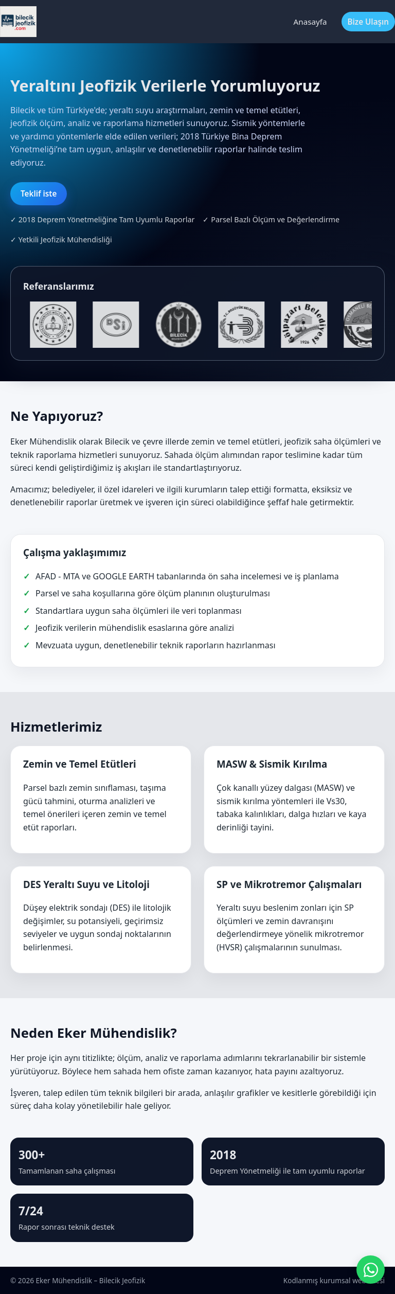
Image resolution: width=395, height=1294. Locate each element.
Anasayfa (310, 21)
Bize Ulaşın (368, 21)
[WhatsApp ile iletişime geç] (370, 1269)
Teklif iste (39, 193)
